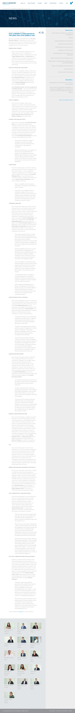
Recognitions (53, 3)
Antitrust (71, 37)
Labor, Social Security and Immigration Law (62, 58)
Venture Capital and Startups (65, 72)
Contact (61, 3)
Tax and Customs (68, 69)
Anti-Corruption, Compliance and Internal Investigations (62, 33)
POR (67, 3)
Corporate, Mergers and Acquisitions (63, 40)
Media (45, 3)
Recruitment (64, 710)
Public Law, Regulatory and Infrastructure (62, 65)
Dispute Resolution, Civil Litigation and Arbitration (63, 54)
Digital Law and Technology (66, 50)
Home (4, 8)
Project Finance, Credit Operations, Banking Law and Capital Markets (60, 62)
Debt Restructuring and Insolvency (64, 47)
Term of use (58, 710)
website (21, 611)
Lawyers (40, 3)
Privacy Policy (52, 710)
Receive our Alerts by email (66, 100)
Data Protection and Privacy (66, 44)
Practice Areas (31, 3)
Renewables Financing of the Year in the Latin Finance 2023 (61, 83)
